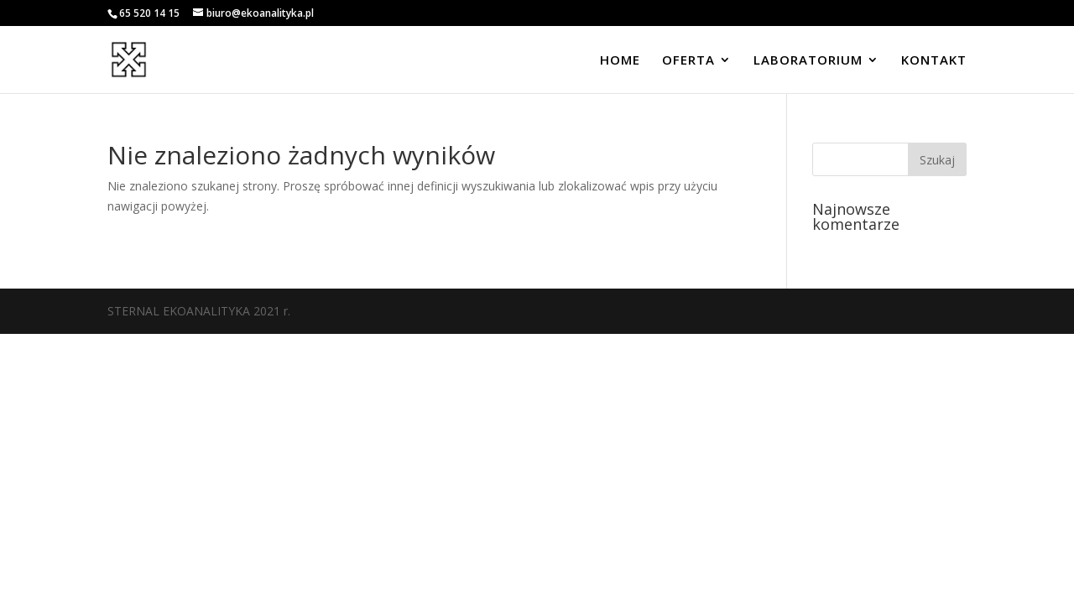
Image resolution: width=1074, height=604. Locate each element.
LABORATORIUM (808, 61)
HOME (620, 61)
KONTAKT (934, 61)
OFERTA (688, 61)
